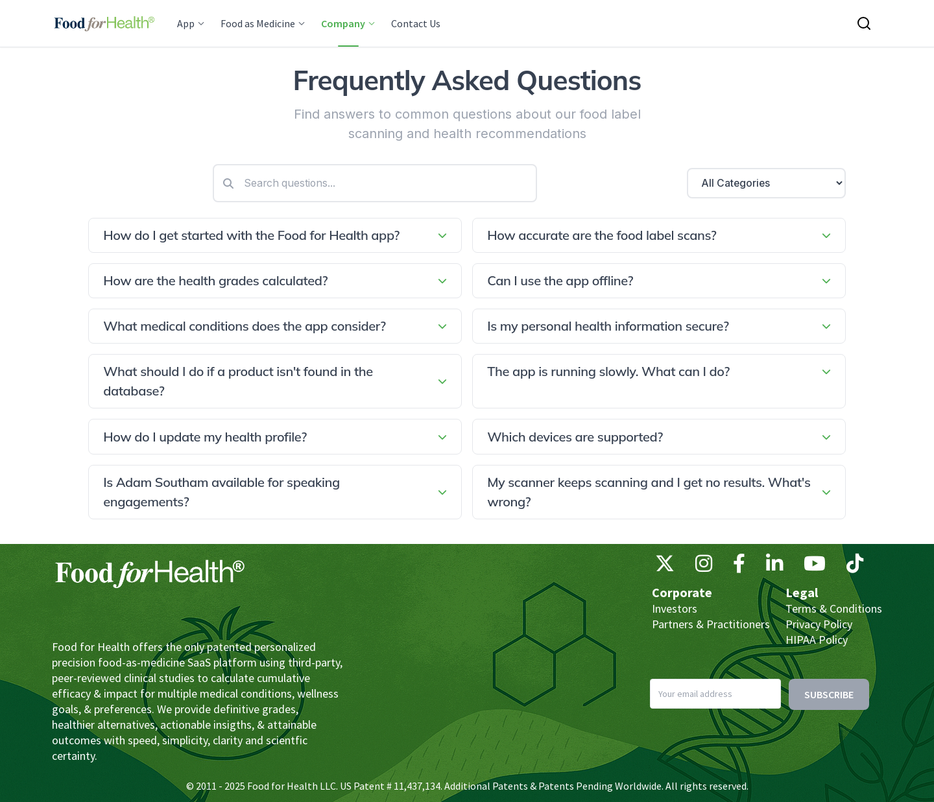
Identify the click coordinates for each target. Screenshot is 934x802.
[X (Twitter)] (665, 566)
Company (348, 23)
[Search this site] (864, 23)
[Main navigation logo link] (104, 23)
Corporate (682, 592)
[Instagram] (703, 566)
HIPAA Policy (816, 639)
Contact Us (415, 23)
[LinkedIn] (774, 566)
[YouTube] (815, 566)
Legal (801, 592)
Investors (674, 608)
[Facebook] (739, 566)
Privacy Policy (818, 624)
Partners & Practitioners (711, 624)
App (191, 23)
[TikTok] (854, 566)
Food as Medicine (263, 23)
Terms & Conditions (833, 608)
